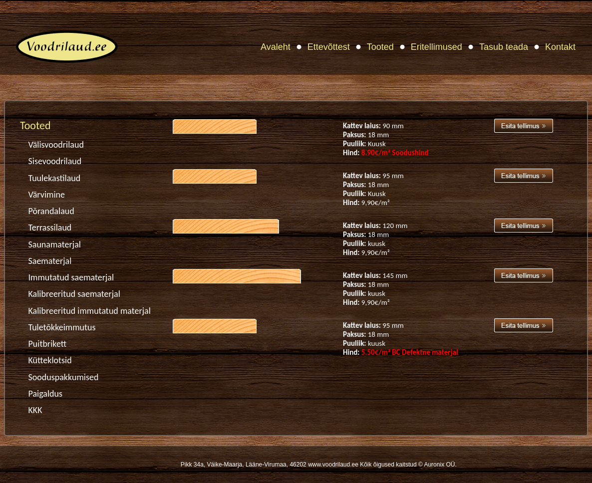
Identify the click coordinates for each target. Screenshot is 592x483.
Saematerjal (50, 260)
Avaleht (276, 47)
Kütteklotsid (50, 360)
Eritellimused (436, 47)
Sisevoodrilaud (55, 161)
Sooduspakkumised (63, 377)
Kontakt (560, 47)
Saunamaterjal (54, 244)
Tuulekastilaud (54, 178)
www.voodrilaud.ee (333, 464)
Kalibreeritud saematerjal (74, 293)
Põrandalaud (51, 211)
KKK (35, 410)
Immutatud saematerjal (71, 277)
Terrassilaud (50, 227)
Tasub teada (503, 47)
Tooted (380, 47)
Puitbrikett (47, 343)
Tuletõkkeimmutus (62, 327)
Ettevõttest (328, 47)
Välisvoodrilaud (56, 144)
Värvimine (46, 194)
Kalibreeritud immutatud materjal (89, 310)
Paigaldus (45, 393)
